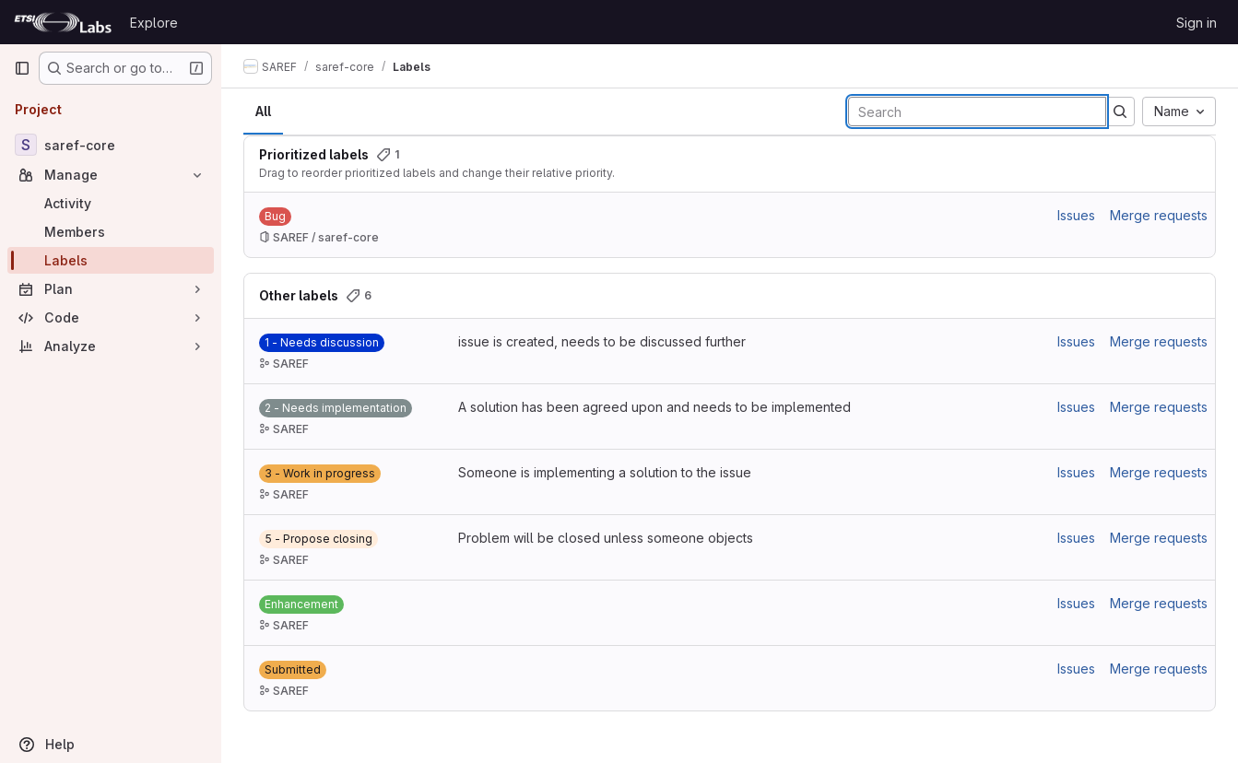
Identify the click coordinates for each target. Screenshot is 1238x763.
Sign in (1196, 22)
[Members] (110, 231)
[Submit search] (1120, 111)
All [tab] (263, 111)
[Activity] (110, 203)
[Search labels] (977, 111)
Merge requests (1159, 215)
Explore (154, 22)
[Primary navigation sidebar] (22, 68)
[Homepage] (62, 22)
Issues (1076, 215)
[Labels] (110, 260)
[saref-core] (110, 144)
